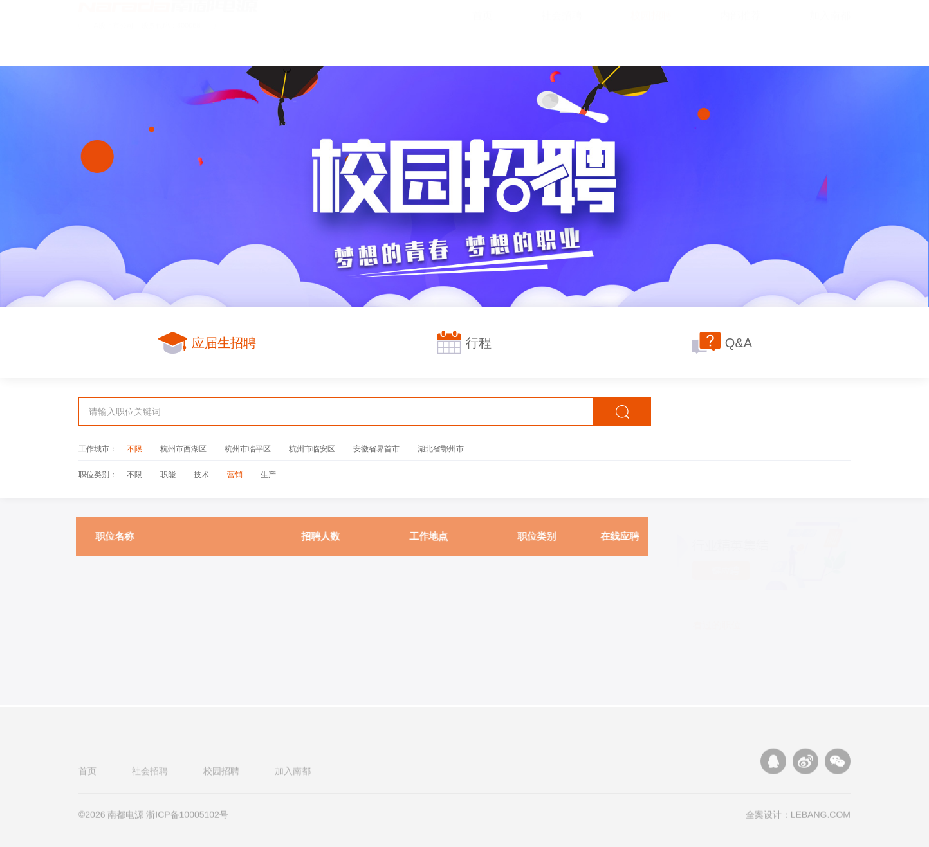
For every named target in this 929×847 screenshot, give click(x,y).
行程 (464, 342)
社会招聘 (150, 774)
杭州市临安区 (312, 448)
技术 (201, 473)
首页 (87, 774)
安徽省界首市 (376, 448)
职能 (168, 473)
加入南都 (293, 774)
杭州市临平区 (248, 448)
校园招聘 (221, 774)
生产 (268, 473)
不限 (134, 448)
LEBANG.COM (821, 818)
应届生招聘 (207, 342)
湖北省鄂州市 (441, 448)
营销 (235, 473)
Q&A (722, 342)
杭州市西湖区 (183, 448)
